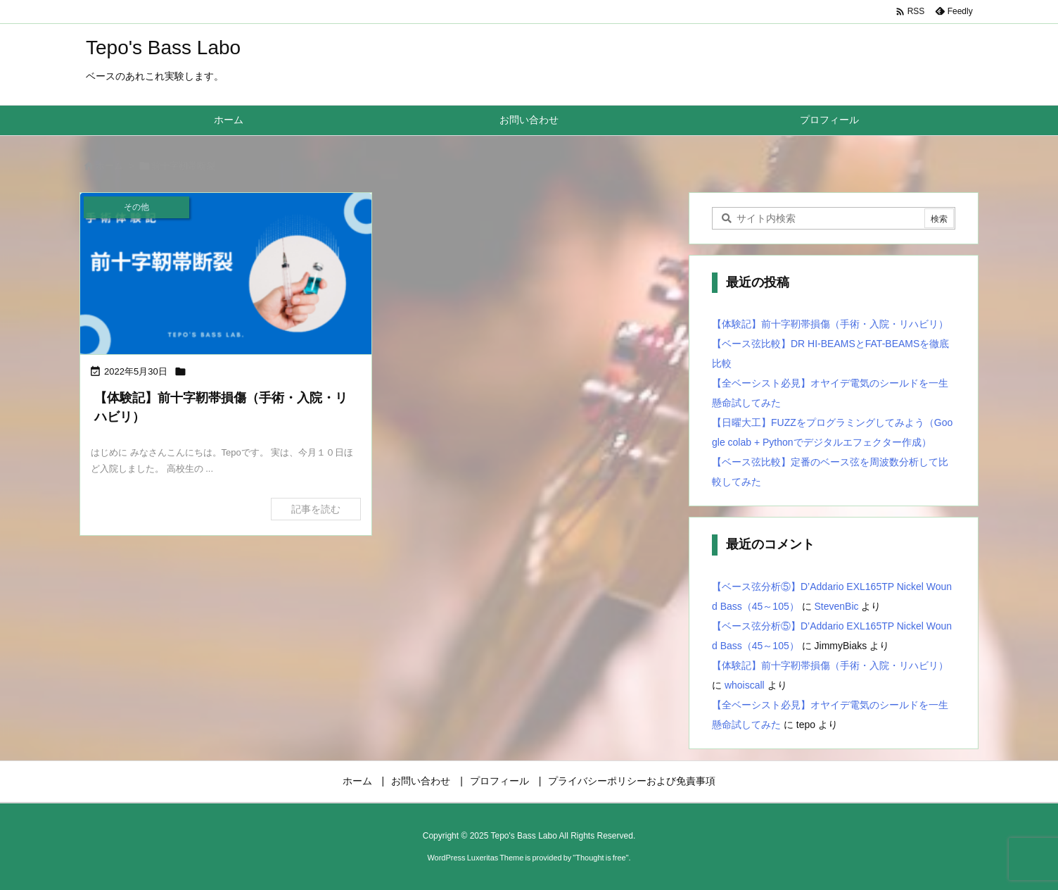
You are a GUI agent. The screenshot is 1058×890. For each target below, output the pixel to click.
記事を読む (315, 509)
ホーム (109, 166)
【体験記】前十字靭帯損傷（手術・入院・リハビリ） (830, 324)
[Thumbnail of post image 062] (225, 275)
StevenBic (837, 606)
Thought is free (600, 857)
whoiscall (745, 685)
